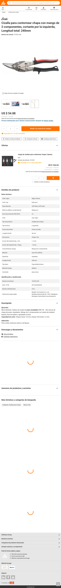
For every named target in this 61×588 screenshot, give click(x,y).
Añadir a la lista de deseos (11, 139)
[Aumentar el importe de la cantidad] (17, 128)
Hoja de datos (7, 334)
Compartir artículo (30, 139)
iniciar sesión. (49, 121)
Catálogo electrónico (48, 139)
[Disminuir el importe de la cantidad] (3, 128)
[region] (30, 103)
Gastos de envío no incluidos (25, 118)
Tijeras (3, 12)
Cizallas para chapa (13, 12)
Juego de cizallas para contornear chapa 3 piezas (35, 154)
